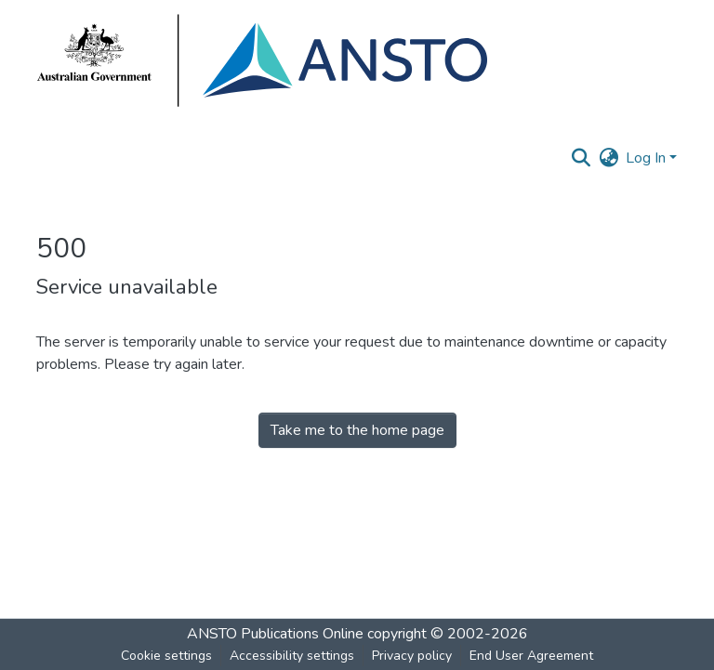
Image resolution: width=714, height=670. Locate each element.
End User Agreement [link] (531, 655)
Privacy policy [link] (412, 655)
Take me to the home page (357, 430)
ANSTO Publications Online (275, 634)
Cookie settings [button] (166, 655)
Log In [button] (647, 158)
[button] (580, 158)
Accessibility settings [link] (292, 655)
